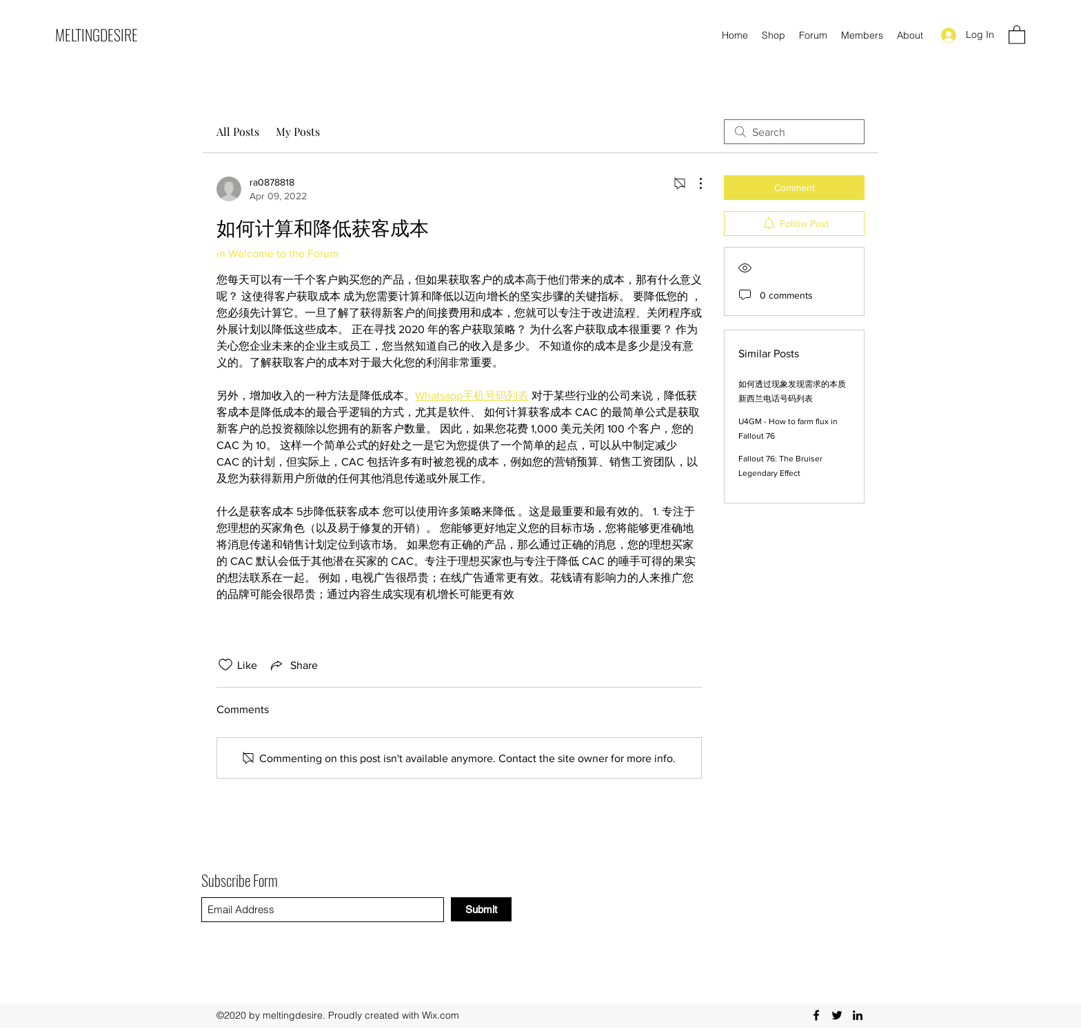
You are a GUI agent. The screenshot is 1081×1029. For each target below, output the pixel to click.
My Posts (298, 131)
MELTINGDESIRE (96, 34)
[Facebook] (816, 1015)
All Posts (237, 131)
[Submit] (481, 909)
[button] (1017, 34)
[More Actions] (693, 183)
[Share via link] (293, 665)
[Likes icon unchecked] (225, 665)
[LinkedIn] (858, 1015)
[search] (794, 131)
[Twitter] (837, 1015)
